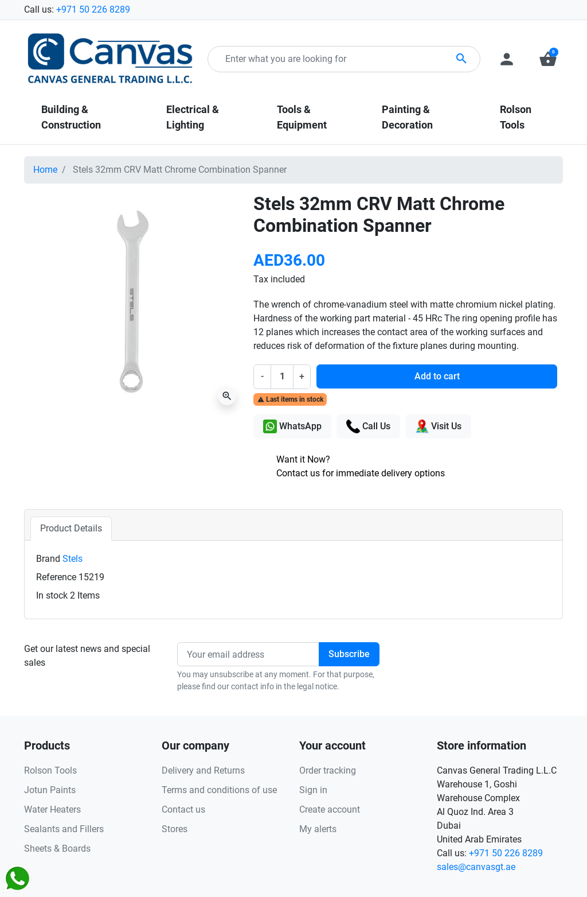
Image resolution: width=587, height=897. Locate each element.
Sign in (313, 790)
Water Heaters (52, 809)
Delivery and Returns (203, 770)
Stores (174, 829)
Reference (56, 577)
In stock (52, 595)
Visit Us (438, 426)
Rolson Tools (50, 770)
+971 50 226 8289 (93, 9)
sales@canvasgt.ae (476, 866)
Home (45, 169)
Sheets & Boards (57, 848)
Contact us (183, 809)
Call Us (368, 426)
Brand (48, 558)
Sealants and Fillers (64, 829)
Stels (72, 558)
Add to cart (437, 376)
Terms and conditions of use (219, 790)
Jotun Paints (50, 790)
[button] (548, 59)
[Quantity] (282, 376)
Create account (329, 809)
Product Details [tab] (71, 528)
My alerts (317, 829)
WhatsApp (292, 426)
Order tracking (327, 770)
